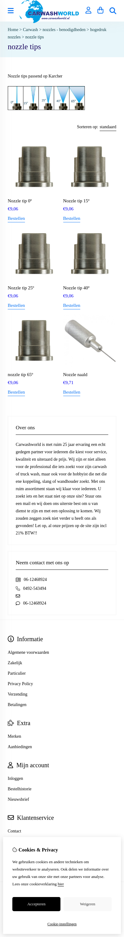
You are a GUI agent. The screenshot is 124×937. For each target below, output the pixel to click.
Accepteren (36, 904)
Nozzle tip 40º (76, 287)
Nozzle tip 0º (20, 200)
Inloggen (15, 778)
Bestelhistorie (19, 789)
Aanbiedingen (20, 746)
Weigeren (87, 904)
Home (13, 29)
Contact (14, 831)
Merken (14, 736)
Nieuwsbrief (18, 799)
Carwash (30, 29)
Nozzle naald (75, 374)
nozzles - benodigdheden (65, 29)
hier (61, 884)
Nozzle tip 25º (21, 287)
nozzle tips (34, 37)
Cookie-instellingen (62, 924)
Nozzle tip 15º (76, 200)
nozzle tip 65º (20, 374)
